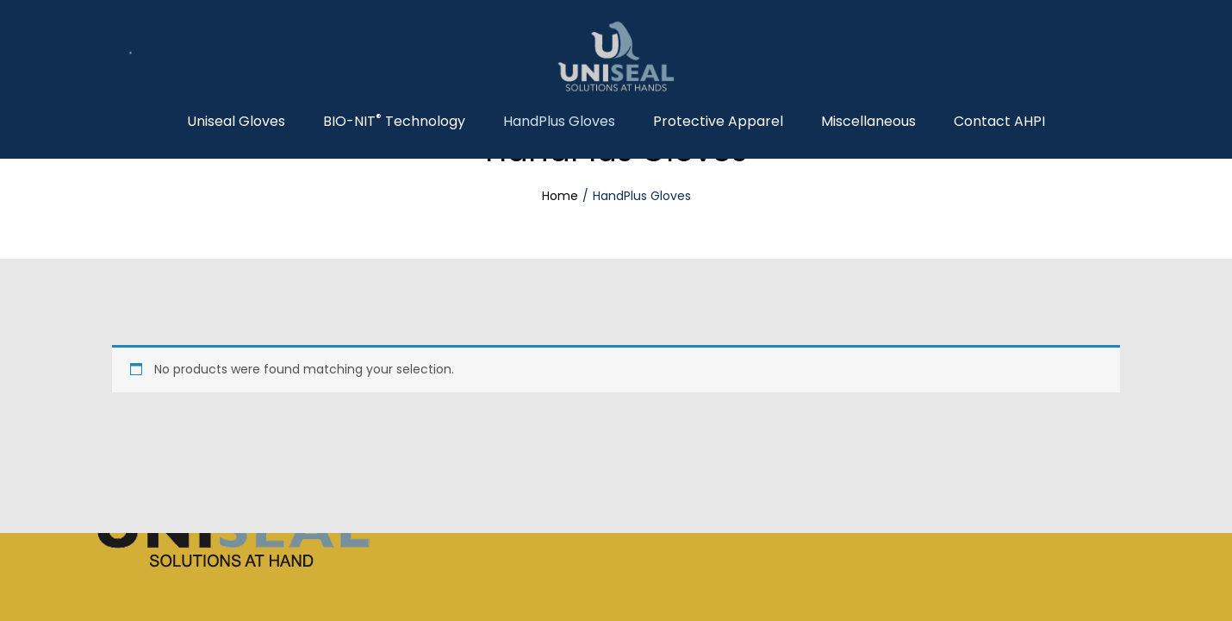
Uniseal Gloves (236, 122)
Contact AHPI (999, 122)
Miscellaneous (868, 122)
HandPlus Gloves (559, 122)
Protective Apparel (718, 122)
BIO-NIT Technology (394, 122)
